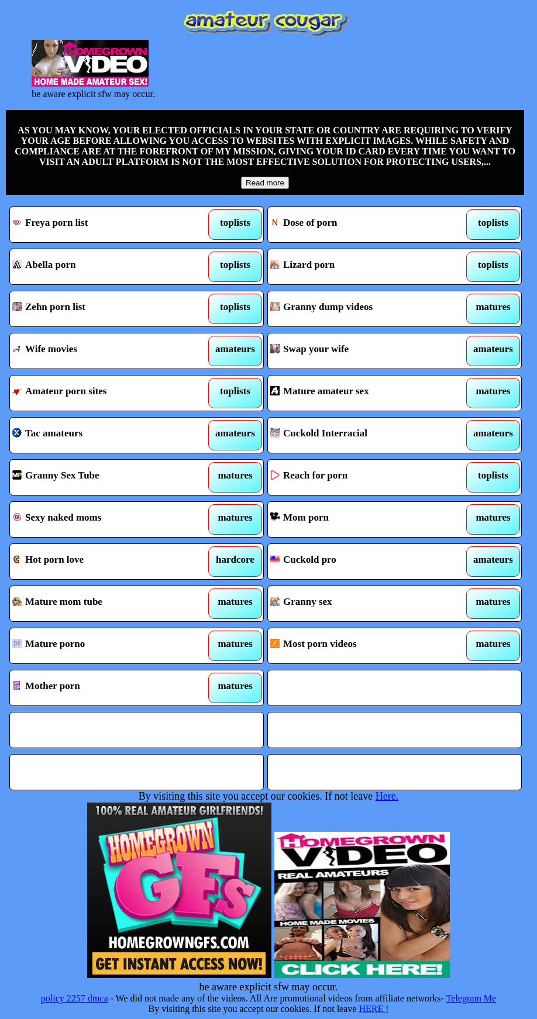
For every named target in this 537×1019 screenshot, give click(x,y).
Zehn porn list (103, 309)
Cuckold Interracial (361, 435)
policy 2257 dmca (74, 998)
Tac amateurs (103, 435)
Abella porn (103, 267)
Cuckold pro (361, 561)
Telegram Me (471, 998)
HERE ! (373, 1009)
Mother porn (103, 688)
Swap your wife (361, 351)
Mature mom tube (103, 603)
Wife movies (103, 351)
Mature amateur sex (361, 393)
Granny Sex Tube (103, 477)
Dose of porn (361, 224)
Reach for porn (361, 477)
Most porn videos (361, 646)
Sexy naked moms (103, 519)
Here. (387, 796)
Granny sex (361, 603)
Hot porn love (103, 561)
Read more (265, 182)
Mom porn (361, 519)
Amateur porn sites (103, 393)
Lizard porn (361, 267)
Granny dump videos (361, 309)
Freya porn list (103, 224)
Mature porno (103, 646)
